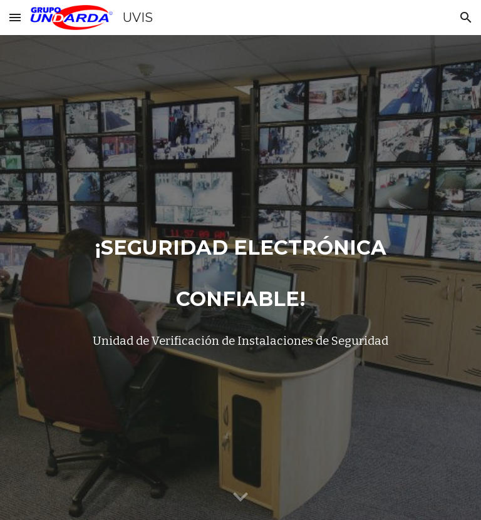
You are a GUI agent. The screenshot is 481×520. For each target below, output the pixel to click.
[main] (240, 277)
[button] (15, 17)
